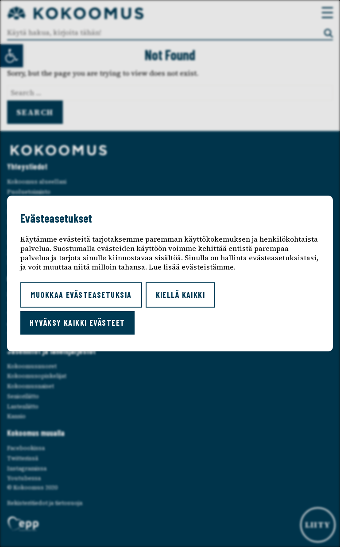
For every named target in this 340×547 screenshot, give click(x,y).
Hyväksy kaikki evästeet (77, 322)
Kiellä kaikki (180, 295)
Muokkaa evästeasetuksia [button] (81, 295)
